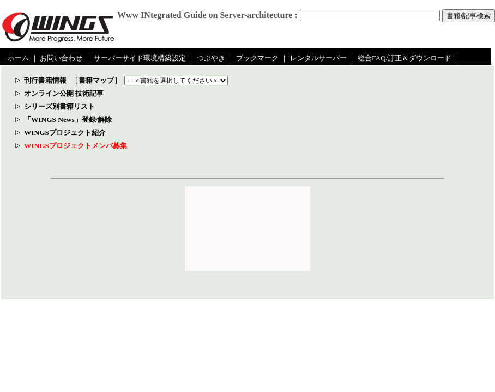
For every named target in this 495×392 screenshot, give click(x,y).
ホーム (18, 58)
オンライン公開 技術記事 (64, 93)
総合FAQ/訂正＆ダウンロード (404, 58)
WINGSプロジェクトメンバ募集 (75, 146)
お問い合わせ (61, 58)
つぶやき (211, 58)
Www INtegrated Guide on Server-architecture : (207, 15)
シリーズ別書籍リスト (59, 106)
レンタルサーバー (318, 58)
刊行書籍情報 (45, 80)
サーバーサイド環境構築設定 (140, 58)
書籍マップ (96, 80)
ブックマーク (257, 58)
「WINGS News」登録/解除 (68, 119)
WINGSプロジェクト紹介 (65, 132)
